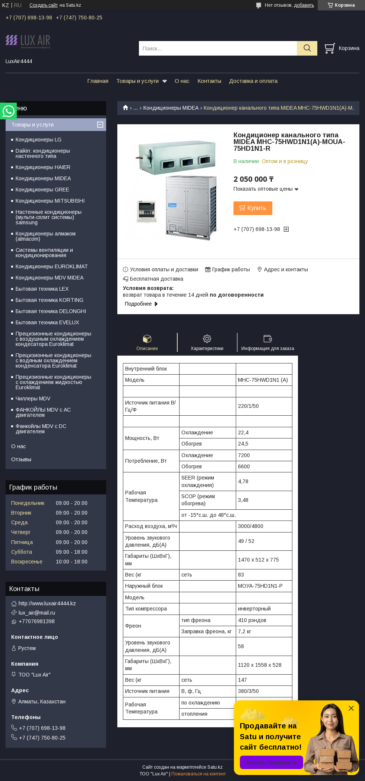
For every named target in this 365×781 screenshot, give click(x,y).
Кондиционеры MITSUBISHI (50, 201)
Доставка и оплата (253, 81)
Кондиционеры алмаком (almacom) (46, 236)
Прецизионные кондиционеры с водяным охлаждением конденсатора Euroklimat (53, 360)
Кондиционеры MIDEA (171, 108)
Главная (97, 81)
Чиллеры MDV (33, 399)
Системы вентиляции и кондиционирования (44, 252)
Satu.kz (215, 767)
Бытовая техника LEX (42, 289)
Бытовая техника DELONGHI (51, 311)
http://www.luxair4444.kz (47, 603)
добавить (304, 5)
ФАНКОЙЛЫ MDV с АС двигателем (43, 412)
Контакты (209, 81)
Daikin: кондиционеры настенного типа (43, 153)
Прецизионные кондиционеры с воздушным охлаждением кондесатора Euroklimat (53, 339)
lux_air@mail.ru (37, 613)
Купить (256, 208)
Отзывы (21, 459)
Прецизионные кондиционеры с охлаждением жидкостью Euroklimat (53, 382)
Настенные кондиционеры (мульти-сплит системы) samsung (49, 217)
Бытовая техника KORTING (49, 300)
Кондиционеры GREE (42, 190)
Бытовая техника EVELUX (47, 322)
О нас (182, 81)
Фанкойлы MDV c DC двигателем (41, 428)
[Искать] (307, 48)
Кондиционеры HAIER (43, 167)
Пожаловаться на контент (198, 774)
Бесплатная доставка (156, 279)
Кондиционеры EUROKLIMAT (52, 266)
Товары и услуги (137, 81)
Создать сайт (43, 5)
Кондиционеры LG (38, 140)
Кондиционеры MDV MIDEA (49, 278)
